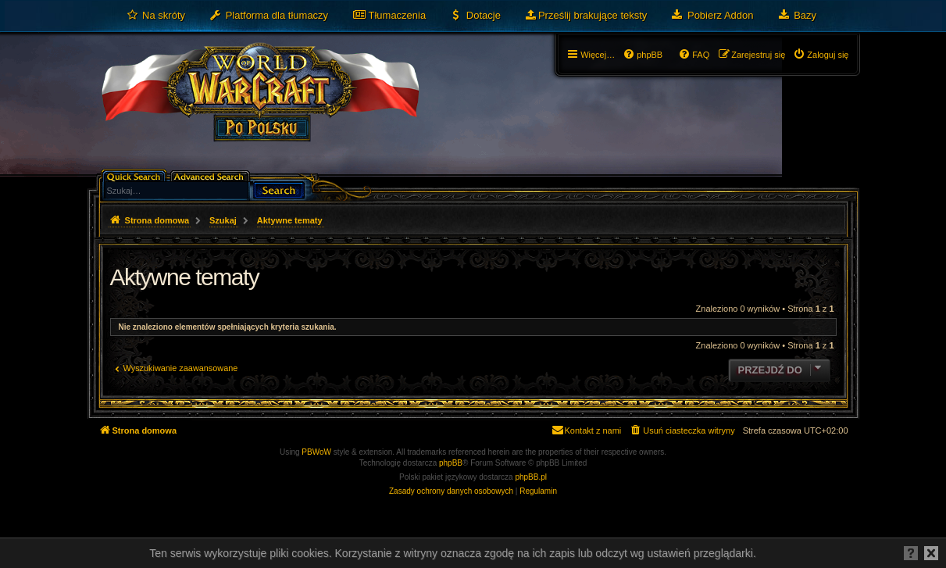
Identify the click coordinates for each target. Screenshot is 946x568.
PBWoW (316, 452)
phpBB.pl (531, 477)
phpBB (450, 463)
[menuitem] (156, 15)
